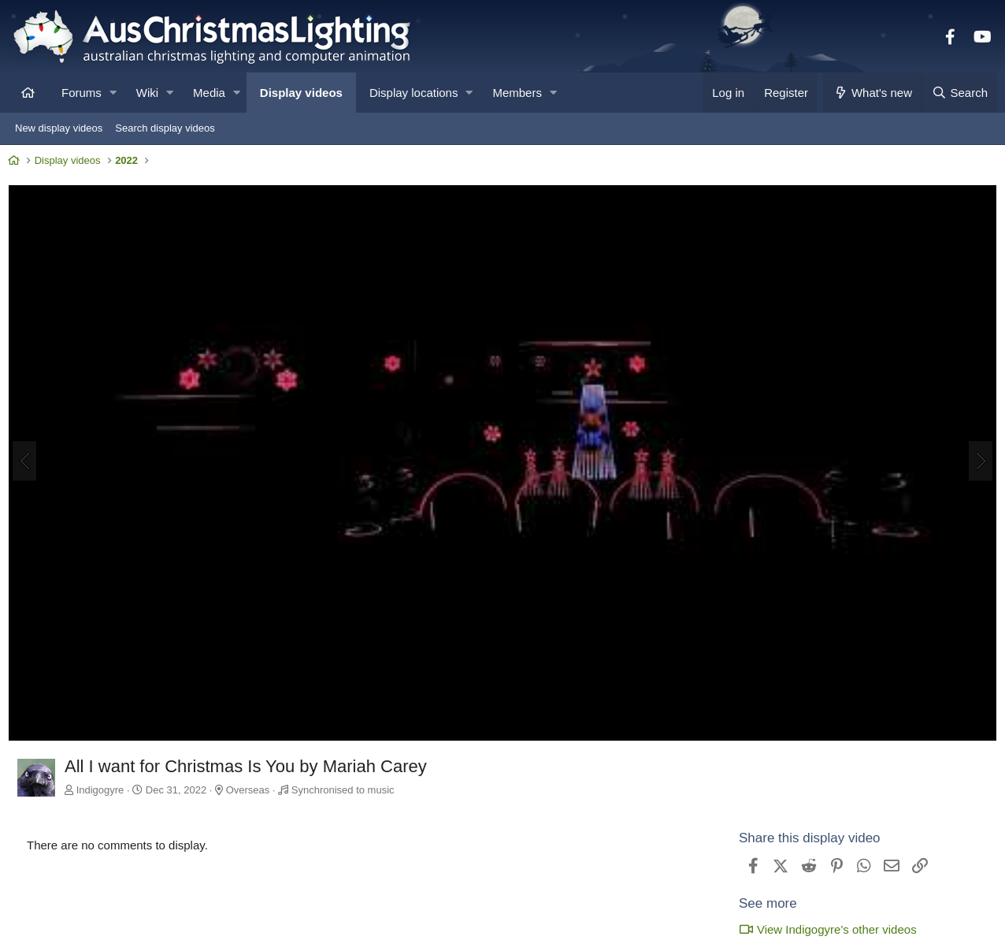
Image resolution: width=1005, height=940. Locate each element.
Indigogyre (104, 790)
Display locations (413, 92)
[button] (113, 92)
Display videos (301, 92)
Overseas (252, 790)
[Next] (976, 463)
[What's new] (872, 92)
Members (517, 92)
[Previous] (28, 463)
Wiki (147, 92)
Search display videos (164, 128)
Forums (81, 92)
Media (209, 92)
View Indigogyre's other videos (824, 928)
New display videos (58, 128)
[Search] (959, 92)
